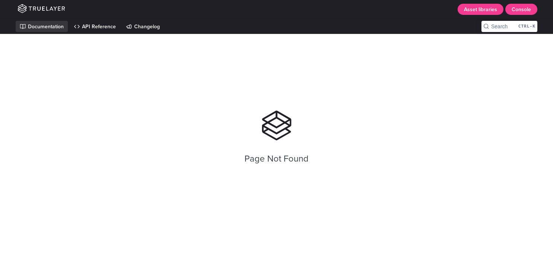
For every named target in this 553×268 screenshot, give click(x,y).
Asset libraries (480, 9)
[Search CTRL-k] (509, 26)
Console (521, 9)
